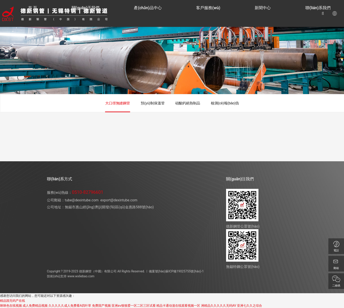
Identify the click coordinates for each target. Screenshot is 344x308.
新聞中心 (261, 13)
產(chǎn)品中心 (204, 13)
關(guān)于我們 (171, 13)
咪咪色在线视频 (11, 305)
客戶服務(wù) (235, 13)
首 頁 (147, 13)
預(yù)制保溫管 (152, 103)
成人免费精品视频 (35, 305)
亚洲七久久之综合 (249, 305)
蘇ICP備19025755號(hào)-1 (185, 271)
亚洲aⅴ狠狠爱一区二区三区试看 (133, 305)
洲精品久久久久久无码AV (218, 305)
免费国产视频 (101, 305)
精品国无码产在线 (12, 300)
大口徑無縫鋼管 (117, 103)
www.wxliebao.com (80, 276)
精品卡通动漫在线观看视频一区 (178, 305)
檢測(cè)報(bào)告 (225, 103)
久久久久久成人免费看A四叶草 (69, 305)
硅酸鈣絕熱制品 (187, 103)
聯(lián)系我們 (286, 13)
